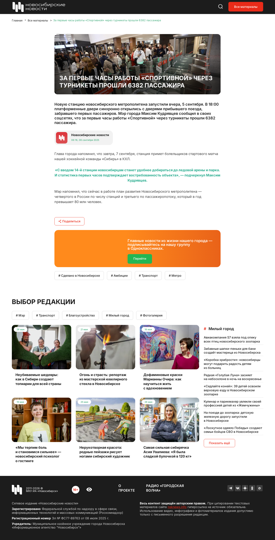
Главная (17, 20)
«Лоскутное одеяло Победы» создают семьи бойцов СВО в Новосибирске (233, 430)
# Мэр (20, 315)
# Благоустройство (80, 315)
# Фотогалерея (151, 315)
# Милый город (117, 315)
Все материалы (245, 7)
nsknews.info (177, 507)
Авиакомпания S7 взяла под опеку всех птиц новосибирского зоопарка (232, 339)
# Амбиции (119, 275)
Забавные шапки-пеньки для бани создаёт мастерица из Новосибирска (232, 351)
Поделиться (69, 221)
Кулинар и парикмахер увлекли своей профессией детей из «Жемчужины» (232, 403)
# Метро (175, 275)
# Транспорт (148, 275)
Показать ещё (219, 443)
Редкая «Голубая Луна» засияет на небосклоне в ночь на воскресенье (232, 377)
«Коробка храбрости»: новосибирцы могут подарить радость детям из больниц (232, 364)
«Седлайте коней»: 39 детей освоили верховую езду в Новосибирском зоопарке (232, 390)
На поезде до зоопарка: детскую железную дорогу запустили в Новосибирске (229, 417)
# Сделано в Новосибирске (79, 275)
